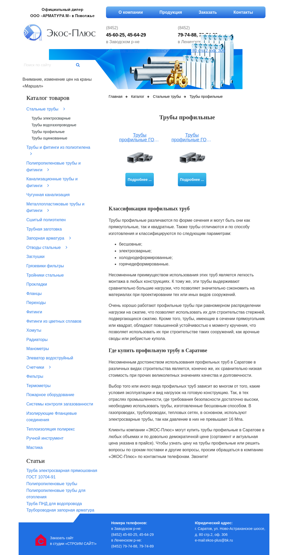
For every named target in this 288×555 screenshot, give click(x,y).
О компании (131, 12)
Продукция (171, 12)
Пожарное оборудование (50, 395)
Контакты (243, 12)
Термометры (38, 385)
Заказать (208, 12)
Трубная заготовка (44, 229)
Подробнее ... (140, 179)
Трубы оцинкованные (49, 138)
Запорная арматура (48, 238)
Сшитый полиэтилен (46, 220)
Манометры (37, 348)
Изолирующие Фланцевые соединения (51, 416)
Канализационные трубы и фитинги (52, 182)
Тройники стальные (45, 275)
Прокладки (36, 284)
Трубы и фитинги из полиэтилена (58, 150)
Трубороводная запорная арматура (60, 510)
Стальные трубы (45, 109)
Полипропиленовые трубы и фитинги (53, 166)
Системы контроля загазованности (59, 404)
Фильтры (34, 376)
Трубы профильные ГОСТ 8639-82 (139, 137)
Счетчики (38, 367)
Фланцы (34, 293)
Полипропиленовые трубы (51, 484)
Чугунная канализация (48, 195)
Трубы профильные (48, 132)
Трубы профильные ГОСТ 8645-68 (192, 137)
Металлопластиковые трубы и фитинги (55, 207)
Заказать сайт (61, 538)
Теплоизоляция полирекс (50, 429)
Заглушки (35, 256)
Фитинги (34, 312)
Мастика (34, 447)
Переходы (36, 302)
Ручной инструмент (45, 438)
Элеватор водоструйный (49, 358)
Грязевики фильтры (45, 266)
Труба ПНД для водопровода (54, 503)
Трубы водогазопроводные (54, 125)
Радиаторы (37, 339)
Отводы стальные (46, 247)
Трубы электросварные (51, 118)
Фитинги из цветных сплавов (53, 321)
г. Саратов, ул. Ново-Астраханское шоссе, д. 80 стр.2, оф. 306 (165, 50)
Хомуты (33, 330)
